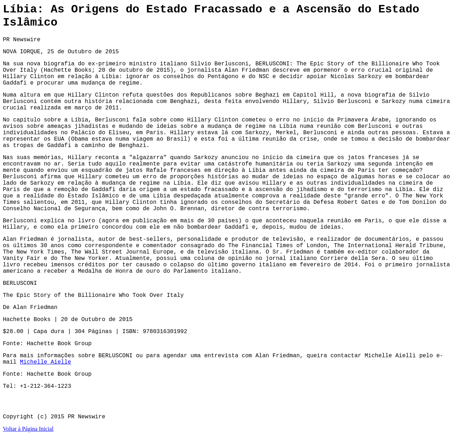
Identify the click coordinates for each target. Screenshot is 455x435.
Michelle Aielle (45, 362)
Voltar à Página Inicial (28, 429)
